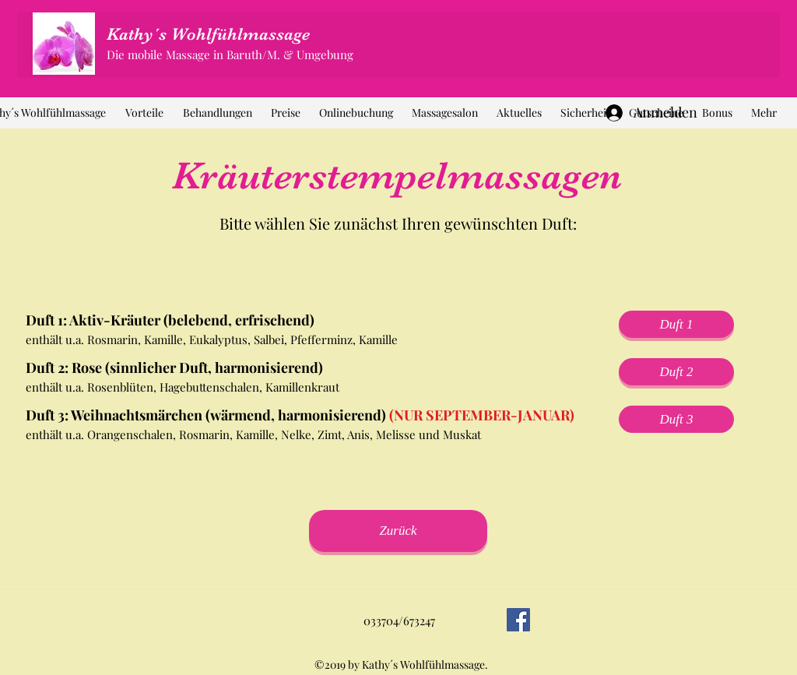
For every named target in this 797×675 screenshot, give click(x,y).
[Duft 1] (676, 324)
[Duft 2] (676, 371)
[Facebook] (518, 619)
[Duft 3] (676, 419)
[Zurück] (398, 531)
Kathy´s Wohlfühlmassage (208, 34)
